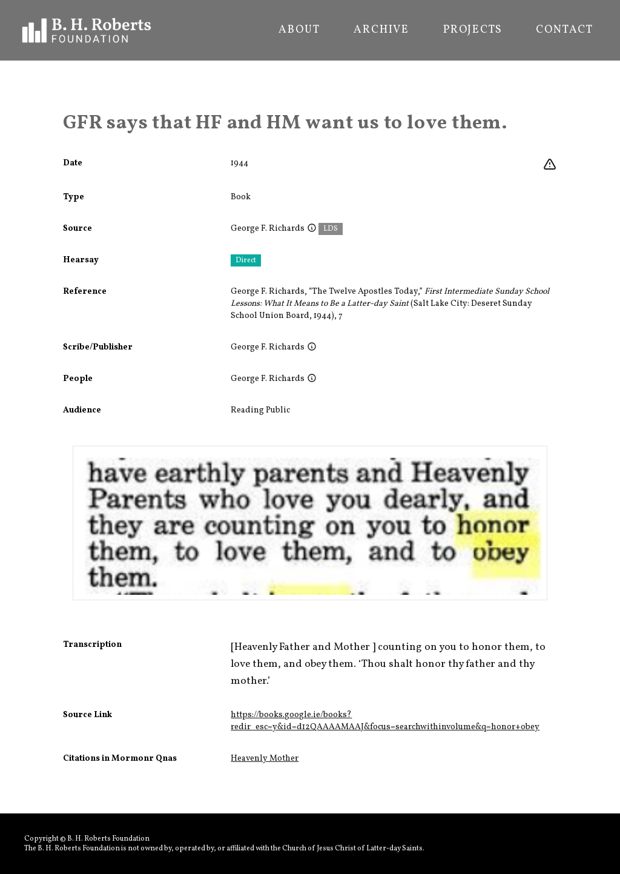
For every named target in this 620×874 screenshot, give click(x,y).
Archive (381, 30)
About (299, 30)
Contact (564, 30)
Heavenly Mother (264, 758)
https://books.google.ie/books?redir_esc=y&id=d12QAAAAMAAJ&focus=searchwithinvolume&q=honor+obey (385, 721)
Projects (472, 30)
